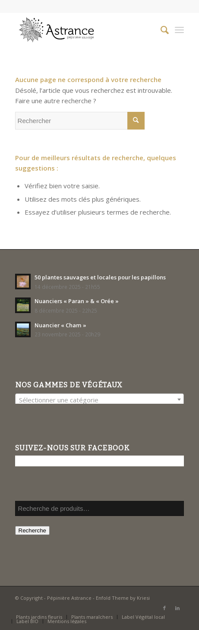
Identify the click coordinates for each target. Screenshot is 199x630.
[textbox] (100, 400)
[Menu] (179, 29)
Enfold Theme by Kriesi (123, 598)
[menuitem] (160, 30)
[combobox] (99, 399)
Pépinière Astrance (69, 598)
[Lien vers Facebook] (164, 608)
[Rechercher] (160, 30)
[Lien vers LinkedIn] (177, 608)
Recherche (32, 530)
